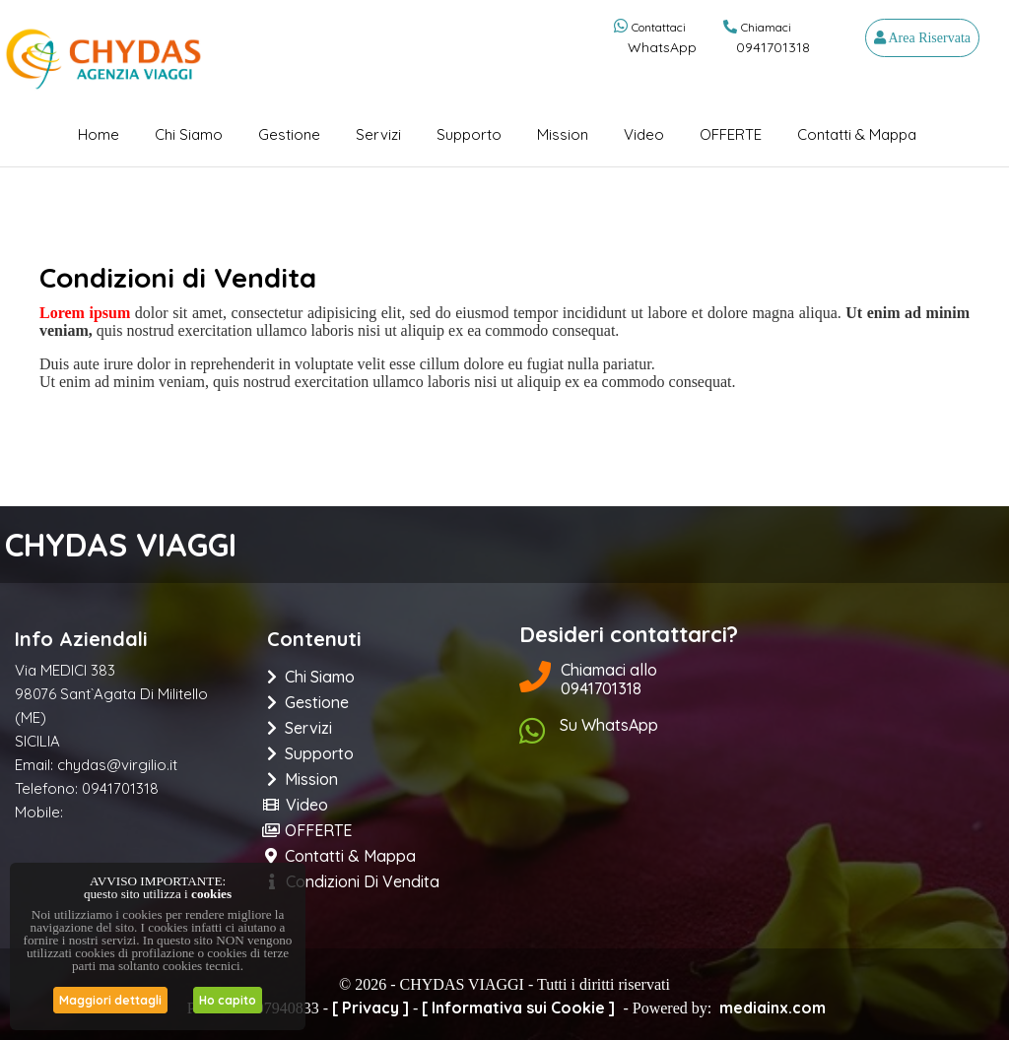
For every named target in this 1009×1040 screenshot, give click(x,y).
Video (644, 134)
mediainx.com (772, 1007)
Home (98, 134)
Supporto (469, 134)
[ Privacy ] (370, 1007)
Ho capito (227, 1000)
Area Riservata (922, 38)
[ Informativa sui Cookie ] (518, 1007)
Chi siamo (189, 134)
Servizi (378, 134)
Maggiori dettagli (110, 1000)
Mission (562, 134)
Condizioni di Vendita (354, 881)
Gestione (289, 134)
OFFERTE (731, 134)
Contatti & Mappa (856, 134)
